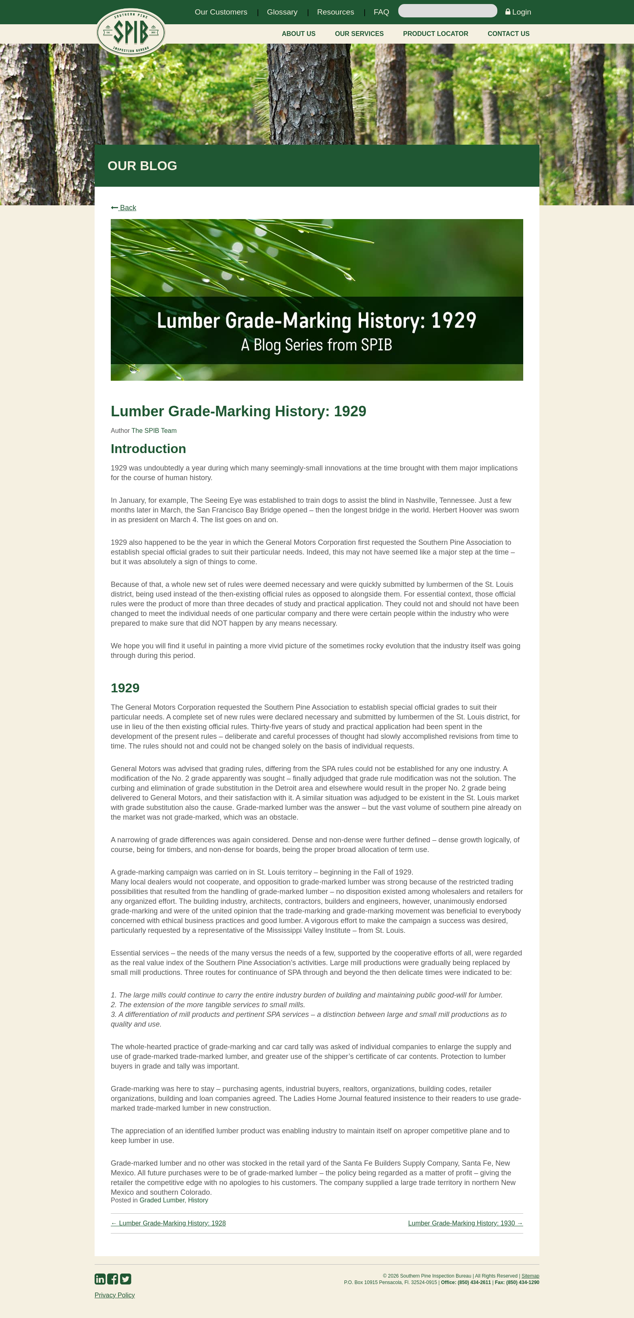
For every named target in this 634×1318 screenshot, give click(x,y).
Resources (335, 12)
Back (123, 208)
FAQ (381, 12)
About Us (299, 33)
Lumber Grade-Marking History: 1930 (465, 1223)
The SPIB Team (154, 430)
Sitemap (530, 1276)
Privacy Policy (115, 1295)
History (198, 1200)
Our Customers (221, 12)
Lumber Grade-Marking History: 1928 (168, 1223)
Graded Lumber (161, 1200)
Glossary (282, 12)
